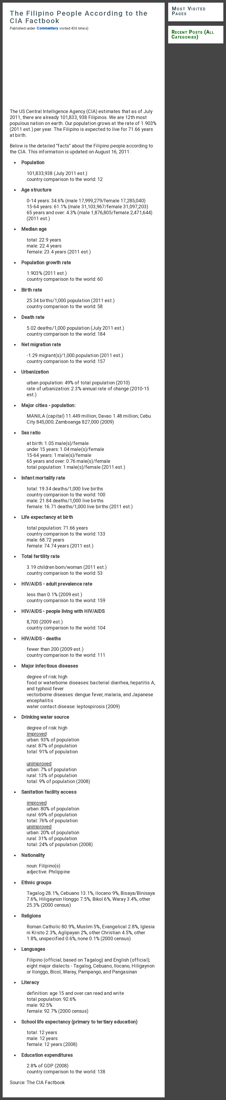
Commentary (47, 28)
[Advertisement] (84, 69)
